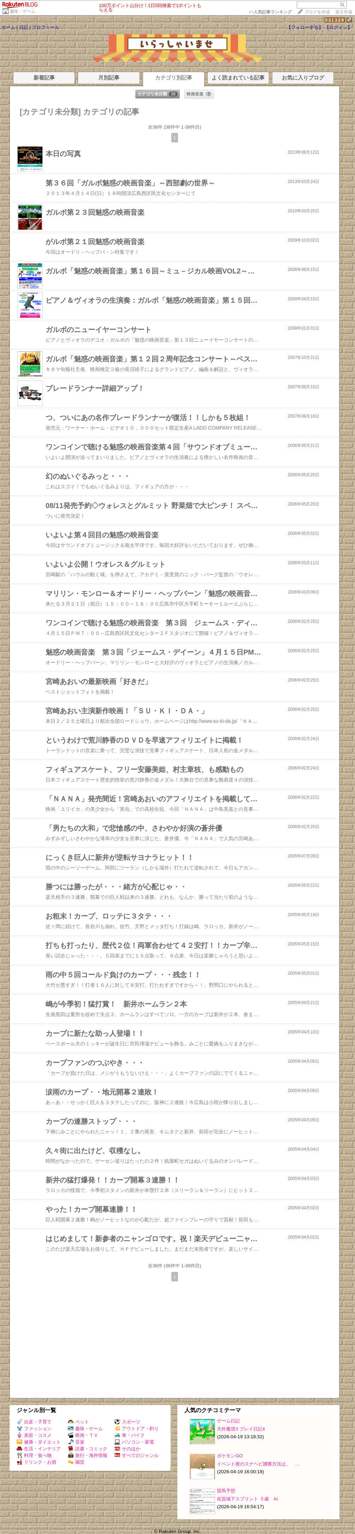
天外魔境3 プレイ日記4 (241, 1429)
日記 (23, 27)
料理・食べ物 (34, 1455)
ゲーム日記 (228, 1420)
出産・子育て (34, 1421)
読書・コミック (87, 1448)
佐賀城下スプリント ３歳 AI (247, 1498)
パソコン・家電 (134, 1442)
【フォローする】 (304, 27)
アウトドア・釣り (136, 1428)
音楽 (76, 1442)
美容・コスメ (34, 1435)
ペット (78, 1421)
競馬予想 (226, 1490)
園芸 (76, 1462)
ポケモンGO (230, 1455)
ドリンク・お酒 (36, 1462)
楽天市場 (343, 12)
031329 (334, 20)
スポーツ (127, 1421)
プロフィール (45, 27)
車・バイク (129, 1435)
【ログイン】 (338, 27)
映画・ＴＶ (83, 1435)
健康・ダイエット (39, 1442)
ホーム (8, 27)
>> (270, 12)
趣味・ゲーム (22, 11)
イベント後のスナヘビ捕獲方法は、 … (258, 1464)
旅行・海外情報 (87, 1455)
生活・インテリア (39, 1448)
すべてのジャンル (136, 1455)
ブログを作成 (317, 12)
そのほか (127, 1448)
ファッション (34, 1428)
